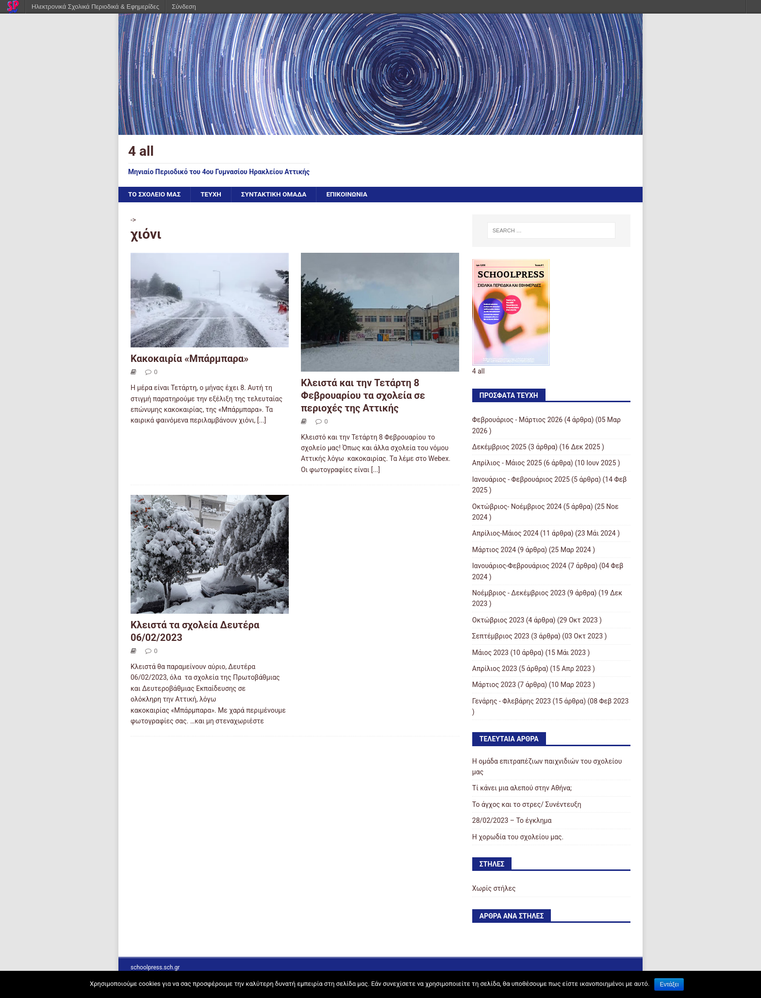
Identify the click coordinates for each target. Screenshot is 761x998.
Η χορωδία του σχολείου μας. (518, 837)
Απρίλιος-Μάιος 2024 (505, 534)
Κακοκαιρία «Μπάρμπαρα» (189, 359)
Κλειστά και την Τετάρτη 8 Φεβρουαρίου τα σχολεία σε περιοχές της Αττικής (363, 395)
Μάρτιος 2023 (494, 685)
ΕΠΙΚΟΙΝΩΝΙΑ (352, 194)
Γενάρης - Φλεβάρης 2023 (511, 701)
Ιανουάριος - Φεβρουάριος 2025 (521, 480)
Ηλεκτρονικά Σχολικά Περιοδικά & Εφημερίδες (95, 6)
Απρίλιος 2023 (494, 669)
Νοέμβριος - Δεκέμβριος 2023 (519, 593)
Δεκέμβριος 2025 (499, 447)
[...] (261, 421)
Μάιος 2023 (490, 652)
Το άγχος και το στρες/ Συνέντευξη (526, 805)
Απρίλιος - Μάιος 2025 (507, 463)
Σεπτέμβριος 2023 (500, 636)
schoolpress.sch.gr (155, 967)
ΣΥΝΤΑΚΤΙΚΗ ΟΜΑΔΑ (277, 194)
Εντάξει (669, 984)
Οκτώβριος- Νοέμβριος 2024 (517, 506)
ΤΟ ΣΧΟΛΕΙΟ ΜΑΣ (155, 194)
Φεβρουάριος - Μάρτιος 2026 (517, 420)
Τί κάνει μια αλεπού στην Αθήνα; (522, 788)
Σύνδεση (184, 6)
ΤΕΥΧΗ (213, 194)
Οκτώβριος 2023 (498, 620)
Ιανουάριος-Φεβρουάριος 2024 (519, 566)
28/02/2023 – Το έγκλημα (512, 821)
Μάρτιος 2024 (494, 550)
